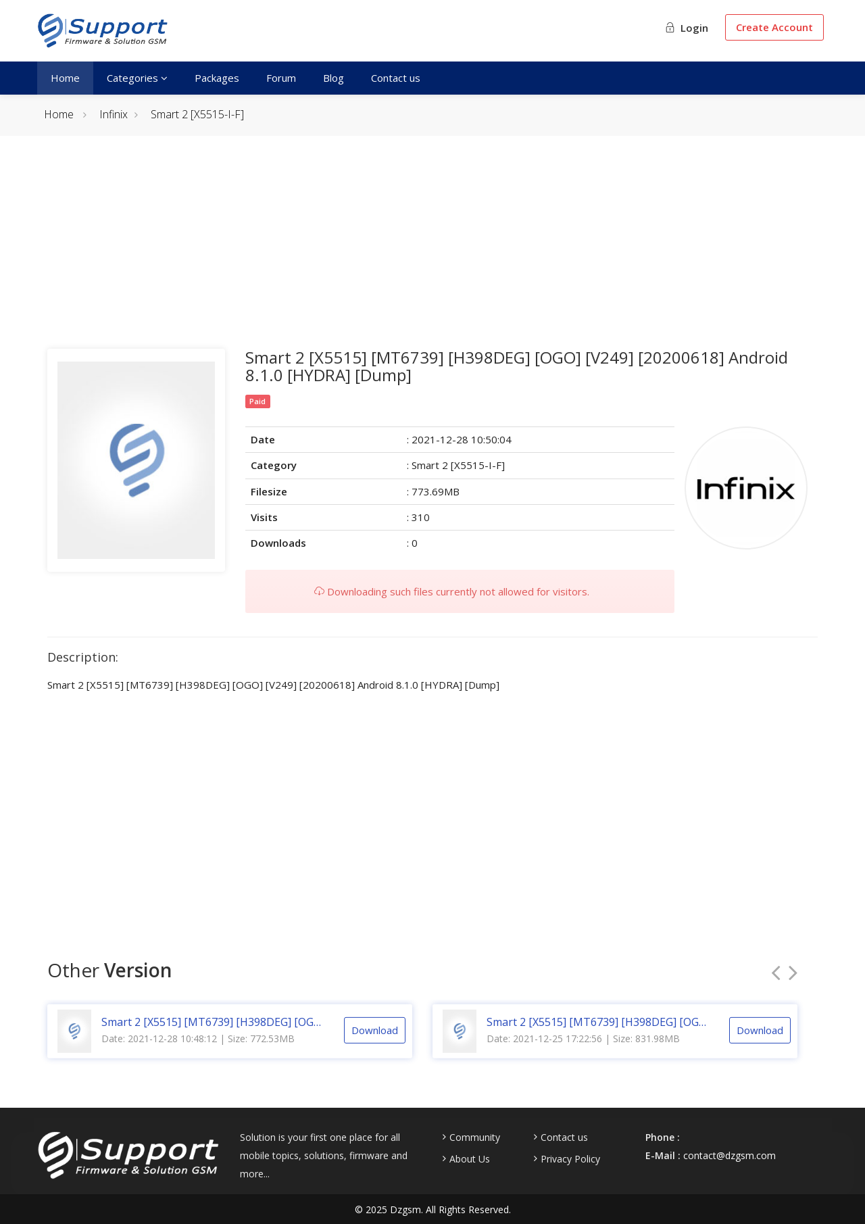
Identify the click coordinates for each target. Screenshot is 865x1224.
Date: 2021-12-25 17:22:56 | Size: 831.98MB (583, 1050)
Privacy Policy (570, 1159)
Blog (333, 77)
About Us (469, 1159)
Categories (137, 77)
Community (474, 1137)
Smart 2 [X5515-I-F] (197, 114)
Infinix (113, 114)
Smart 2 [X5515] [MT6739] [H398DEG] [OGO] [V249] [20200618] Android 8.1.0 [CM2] (213, 1034)
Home (65, 77)
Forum (281, 77)
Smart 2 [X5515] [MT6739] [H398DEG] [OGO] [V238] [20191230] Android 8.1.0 (598, 1034)
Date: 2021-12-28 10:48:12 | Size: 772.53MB (198, 1050)
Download (374, 1042)
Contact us (395, 77)
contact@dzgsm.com (729, 1155)
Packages (217, 77)
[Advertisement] (432, 254)
